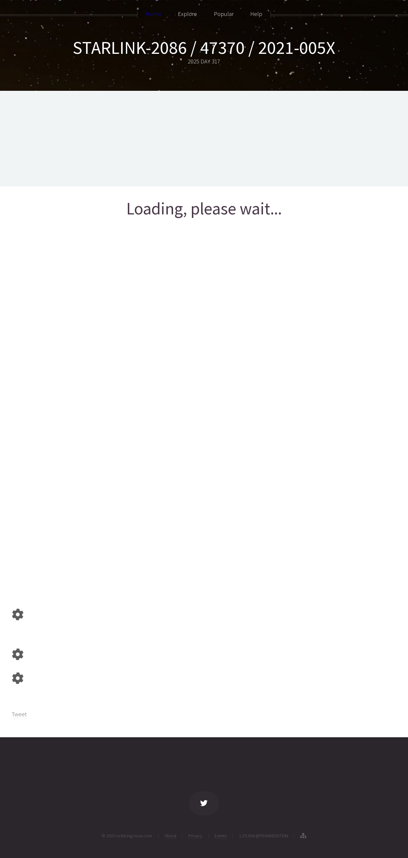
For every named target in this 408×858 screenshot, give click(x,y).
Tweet (19, 714)
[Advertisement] (204, 138)
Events (221, 836)
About (170, 836)
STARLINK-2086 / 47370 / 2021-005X (204, 47)
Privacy (195, 836)
